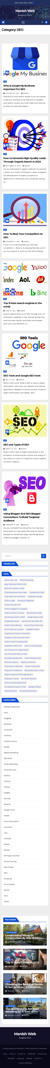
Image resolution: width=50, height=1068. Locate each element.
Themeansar (43, 1048)
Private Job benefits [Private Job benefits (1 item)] (32, 666)
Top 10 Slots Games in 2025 (22, 962)
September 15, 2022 (13, 166)
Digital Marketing (11, 753)
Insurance (8, 827)
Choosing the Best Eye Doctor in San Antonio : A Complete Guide (24, 987)
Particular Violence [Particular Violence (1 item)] (11, 662)
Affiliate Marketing (12, 707)
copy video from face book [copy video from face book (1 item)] (15, 596)
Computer (8, 730)
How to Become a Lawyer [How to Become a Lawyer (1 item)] (14, 629)
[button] (42, 22)
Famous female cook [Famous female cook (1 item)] (12, 605)
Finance (7, 781)
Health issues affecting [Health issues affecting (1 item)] (13, 625)
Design (7, 747)
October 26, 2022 (12, 93)
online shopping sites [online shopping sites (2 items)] (33, 658)
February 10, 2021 (12, 525)
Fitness (7, 787)
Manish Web (25, 11)
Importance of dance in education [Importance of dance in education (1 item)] (17, 633)
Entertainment (10, 770)
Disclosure (20, 1058)
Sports (6, 890)
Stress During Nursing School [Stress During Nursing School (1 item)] (15, 683)
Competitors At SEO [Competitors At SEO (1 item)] (36, 592)
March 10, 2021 (11, 449)
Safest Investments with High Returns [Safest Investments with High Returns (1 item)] (19, 674)
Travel (6, 901)
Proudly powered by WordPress (13, 1048)
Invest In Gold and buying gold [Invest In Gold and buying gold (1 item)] (16, 642)
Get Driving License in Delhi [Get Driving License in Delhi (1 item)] (15, 617)
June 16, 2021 (10, 311)
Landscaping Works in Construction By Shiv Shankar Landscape (23, 938)
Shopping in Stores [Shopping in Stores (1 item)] (12, 678)
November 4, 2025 (15, 942)
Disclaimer (11, 1058)
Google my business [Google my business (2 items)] (12, 621)
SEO (5, 81)
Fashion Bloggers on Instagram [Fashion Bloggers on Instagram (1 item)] (16, 609)
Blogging (7, 718)
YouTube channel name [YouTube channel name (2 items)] (28, 691)
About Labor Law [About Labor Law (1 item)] (11, 580)
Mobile (7, 844)
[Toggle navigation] (23, 22)
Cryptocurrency (10, 741)
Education (8, 758)
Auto (6, 713)
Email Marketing (11, 764)
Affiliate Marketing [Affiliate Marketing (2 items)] (26, 580)
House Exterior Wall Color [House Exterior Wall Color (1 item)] (33, 625)
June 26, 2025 (13, 966)
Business (7, 724)
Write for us (38, 1058)
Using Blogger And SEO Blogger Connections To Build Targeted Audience (22, 517)
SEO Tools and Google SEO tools (21, 375)
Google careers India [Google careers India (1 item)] (35, 617)
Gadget (7, 793)
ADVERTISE (31, 1054)
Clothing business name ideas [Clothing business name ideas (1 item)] (16, 592)
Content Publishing (25, 1063)
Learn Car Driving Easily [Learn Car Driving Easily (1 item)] (33, 646)
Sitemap (29, 1058)
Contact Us (22, 1054)
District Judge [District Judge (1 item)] (10, 600)
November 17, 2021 (12, 241)
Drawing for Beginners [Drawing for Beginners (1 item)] (25, 600)
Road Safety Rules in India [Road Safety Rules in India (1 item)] (34, 670)
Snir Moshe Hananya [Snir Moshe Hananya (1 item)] (28, 678)
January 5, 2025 (14, 991)
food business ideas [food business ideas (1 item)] (34, 613)
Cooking (7, 735)
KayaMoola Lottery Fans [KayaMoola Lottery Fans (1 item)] (13, 646)
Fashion (7, 776)
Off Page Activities (12, 856)
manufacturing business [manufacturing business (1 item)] (13, 658)
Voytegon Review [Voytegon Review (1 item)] (34, 687)
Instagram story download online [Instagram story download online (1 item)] (17, 637)
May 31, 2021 (10, 380)
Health (6, 816)
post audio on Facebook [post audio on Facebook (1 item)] (14, 666)
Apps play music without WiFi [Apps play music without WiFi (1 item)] (15, 584)
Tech (6, 896)
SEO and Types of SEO (16, 444)
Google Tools (9, 810)
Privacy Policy (42, 1054)
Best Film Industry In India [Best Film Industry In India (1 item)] (14, 588)
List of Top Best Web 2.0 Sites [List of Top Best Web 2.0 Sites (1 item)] (16, 654)
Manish (25, 93)
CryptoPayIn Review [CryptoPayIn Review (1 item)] (35, 596)
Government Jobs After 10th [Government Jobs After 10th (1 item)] (32, 621)
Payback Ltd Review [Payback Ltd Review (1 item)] (28, 662)
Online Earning (10, 861)
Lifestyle (7, 838)
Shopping (8, 879)
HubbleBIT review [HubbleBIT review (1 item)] (32, 629)
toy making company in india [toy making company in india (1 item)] (15, 687)
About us (12, 1054)
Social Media (9, 884)
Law (5, 833)
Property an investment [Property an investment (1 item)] (13, 670)
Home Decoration (11, 821)
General (7, 804)
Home (5, 1054)
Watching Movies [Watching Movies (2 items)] (11, 691)
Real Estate (9, 867)
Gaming (7, 798)
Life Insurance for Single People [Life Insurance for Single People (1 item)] (16, 650)
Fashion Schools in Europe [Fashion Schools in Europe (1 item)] (14, 613)
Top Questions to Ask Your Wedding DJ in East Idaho (22, 1010)
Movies (7, 850)
